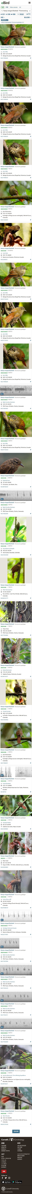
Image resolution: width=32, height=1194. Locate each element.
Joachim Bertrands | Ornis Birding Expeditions (14, 1075)
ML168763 (3, 792)
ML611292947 (4, 220)
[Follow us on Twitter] (6, 1178)
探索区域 (3, 1147)
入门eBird (3, 1163)
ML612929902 (4, 719)
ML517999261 (4, 58)
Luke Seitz (5, 253)
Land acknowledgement (23, 1154)
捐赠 (4, 1171)
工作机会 (3, 1162)
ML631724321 (4, 340)
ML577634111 (4, 1015)
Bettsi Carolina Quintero (9, 402)
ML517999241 (4, 136)
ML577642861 (4, 635)
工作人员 (3, 1160)
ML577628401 (4, 1041)
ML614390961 (4, 829)
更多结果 (16, 1131)
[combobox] (16, 10)
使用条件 (19, 1159)
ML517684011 (4, 763)
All (20, 7)
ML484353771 (4, 598)
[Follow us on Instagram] (9, 1178)
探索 (2, 1143)
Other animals (13, 7)
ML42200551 (4, 259)
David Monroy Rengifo (8, 548)
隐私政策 (19, 1157)
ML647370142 (4, 1124)
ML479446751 (4, 907)
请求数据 (19, 1150)
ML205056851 (4, 867)
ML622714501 (4, 934)
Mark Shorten (6, 1116)
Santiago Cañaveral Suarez (9, 928)
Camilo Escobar (7, 711)
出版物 (19, 1149)
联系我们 (3, 1167)
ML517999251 (4, 177)
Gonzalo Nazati (6, 822)
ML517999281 (4, 99)
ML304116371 (4, 676)
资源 (2, 1156)
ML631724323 (4, 449)
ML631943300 (4, 555)
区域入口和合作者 (6, 1158)
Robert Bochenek (7, 670)
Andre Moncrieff (7, 899)
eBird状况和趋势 (21, 1145)
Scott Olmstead (6, 783)
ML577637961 (4, 961)
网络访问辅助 (21, 1155)
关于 (2, 1154)
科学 (18, 1143)
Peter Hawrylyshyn (7, 589)
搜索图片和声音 (5, 1150)
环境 (7, 7)
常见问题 (3, 1165)
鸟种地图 (3, 1145)
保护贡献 (19, 1147)
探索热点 (3, 1149)
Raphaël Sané (6, 480)
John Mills (5, 51)
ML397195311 (4, 1083)
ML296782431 (4, 486)
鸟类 (2, 7)
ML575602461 (4, 513)
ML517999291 (4, 381)
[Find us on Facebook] (2, 1178)
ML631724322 (4, 299)
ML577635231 (4, 988)
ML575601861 (4, 408)
